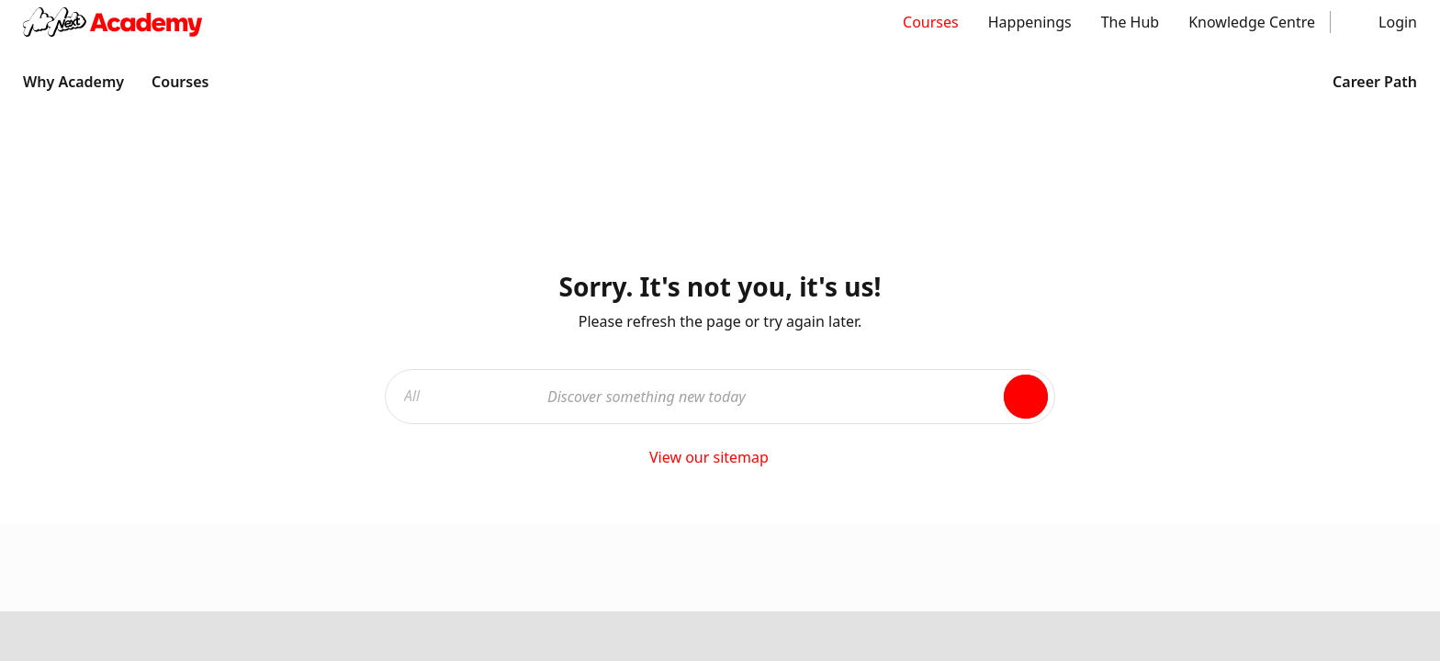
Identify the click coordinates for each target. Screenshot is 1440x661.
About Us (914, 278)
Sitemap (911, 352)
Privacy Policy (618, 442)
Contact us (919, 315)
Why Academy (73, 82)
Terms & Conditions (460, 442)
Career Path (1362, 82)
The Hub (1130, 22)
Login (1397, 22)
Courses (931, 22)
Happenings (1030, 22)
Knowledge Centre (1251, 22)
